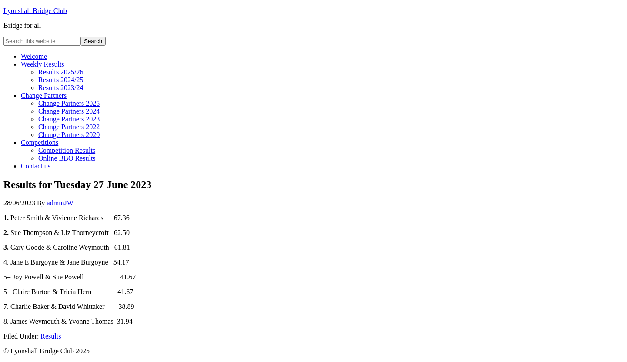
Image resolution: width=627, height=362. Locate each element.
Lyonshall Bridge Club (35, 10)
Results (50, 336)
